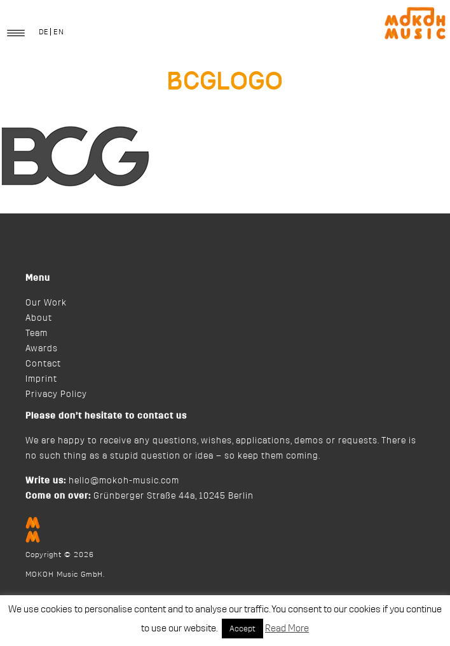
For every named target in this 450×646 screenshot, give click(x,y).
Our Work (46, 303)
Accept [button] (242, 628)
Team (36, 333)
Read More (287, 628)
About (38, 318)
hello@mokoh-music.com (124, 480)
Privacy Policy (56, 394)
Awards (41, 348)
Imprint (41, 379)
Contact (43, 364)
